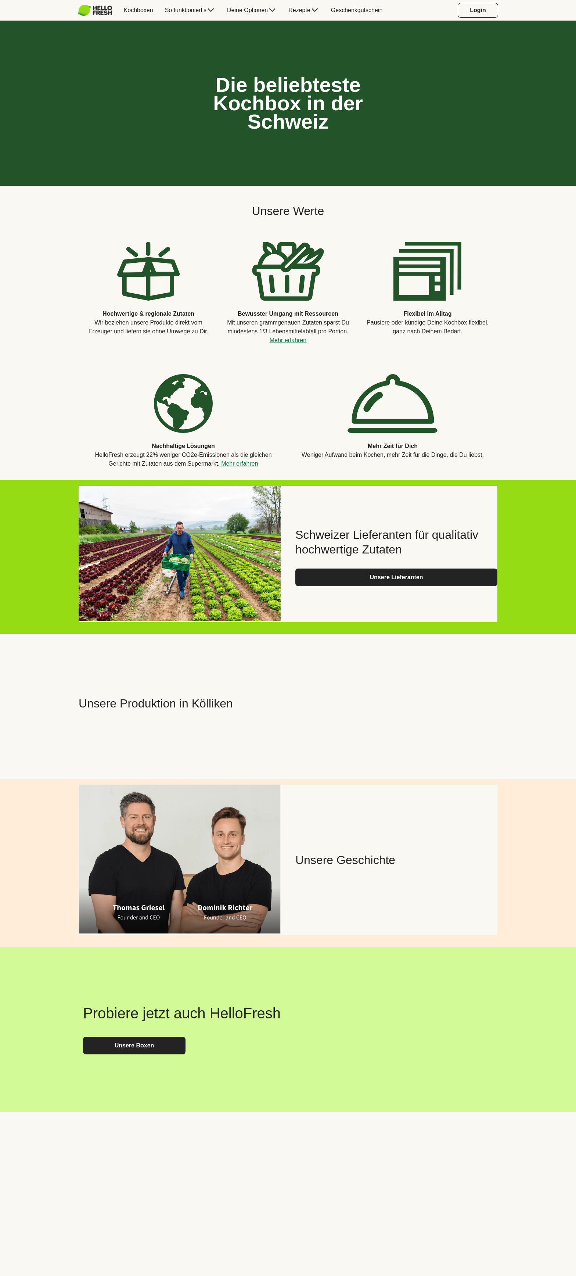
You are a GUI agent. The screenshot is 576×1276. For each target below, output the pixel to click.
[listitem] (148, 287)
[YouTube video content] (396, 703)
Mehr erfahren (288, 340)
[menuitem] (98, 10)
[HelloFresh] (95, 10)
